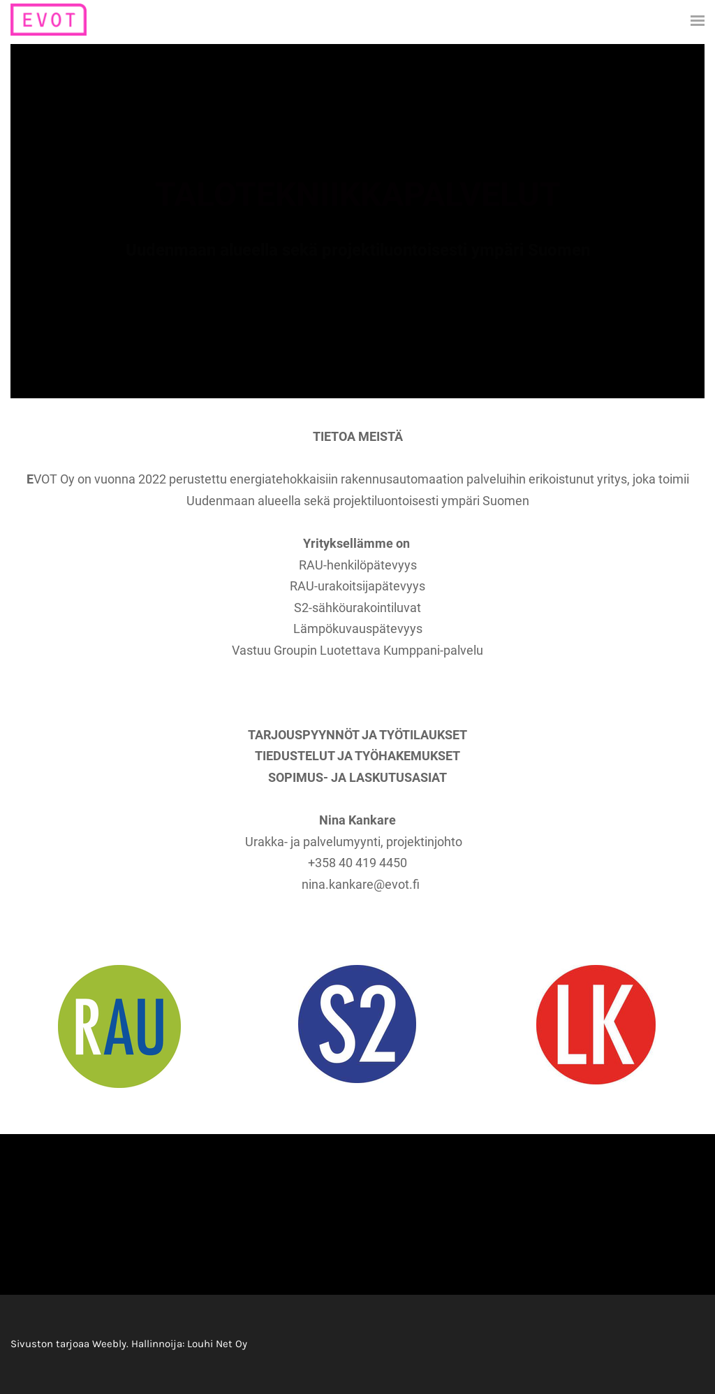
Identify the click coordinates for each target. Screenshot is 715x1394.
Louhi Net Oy (217, 1343)
